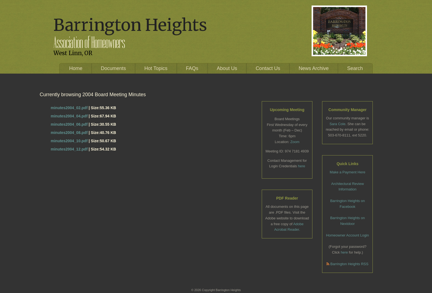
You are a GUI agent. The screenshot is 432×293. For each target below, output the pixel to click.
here (301, 166)
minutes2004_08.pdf (69, 132)
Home (75, 68)
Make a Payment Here (347, 172)
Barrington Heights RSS (347, 264)
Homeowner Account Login (347, 235)
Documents (113, 68)
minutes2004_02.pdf (69, 108)
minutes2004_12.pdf (69, 149)
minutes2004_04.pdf (69, 116)
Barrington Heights (130, 25)
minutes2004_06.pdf (69, 124)
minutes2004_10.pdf (69, 141)
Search (355, 68)
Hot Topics (156, 68)
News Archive (314, 68)
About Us (227, 68)
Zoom (294, 142)
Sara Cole (337, 124)
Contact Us (268, 68)
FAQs (192, 68)
